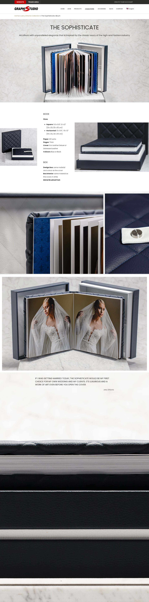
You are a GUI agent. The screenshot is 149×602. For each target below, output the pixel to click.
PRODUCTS (77, 9)
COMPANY (119, 9)
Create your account (123, 2)
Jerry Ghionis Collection (30, 16)
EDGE (69, 9)
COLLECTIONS (89, 9)
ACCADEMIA (102, 9)
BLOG (111, 9)
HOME (63, 9)
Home (16, 16)
